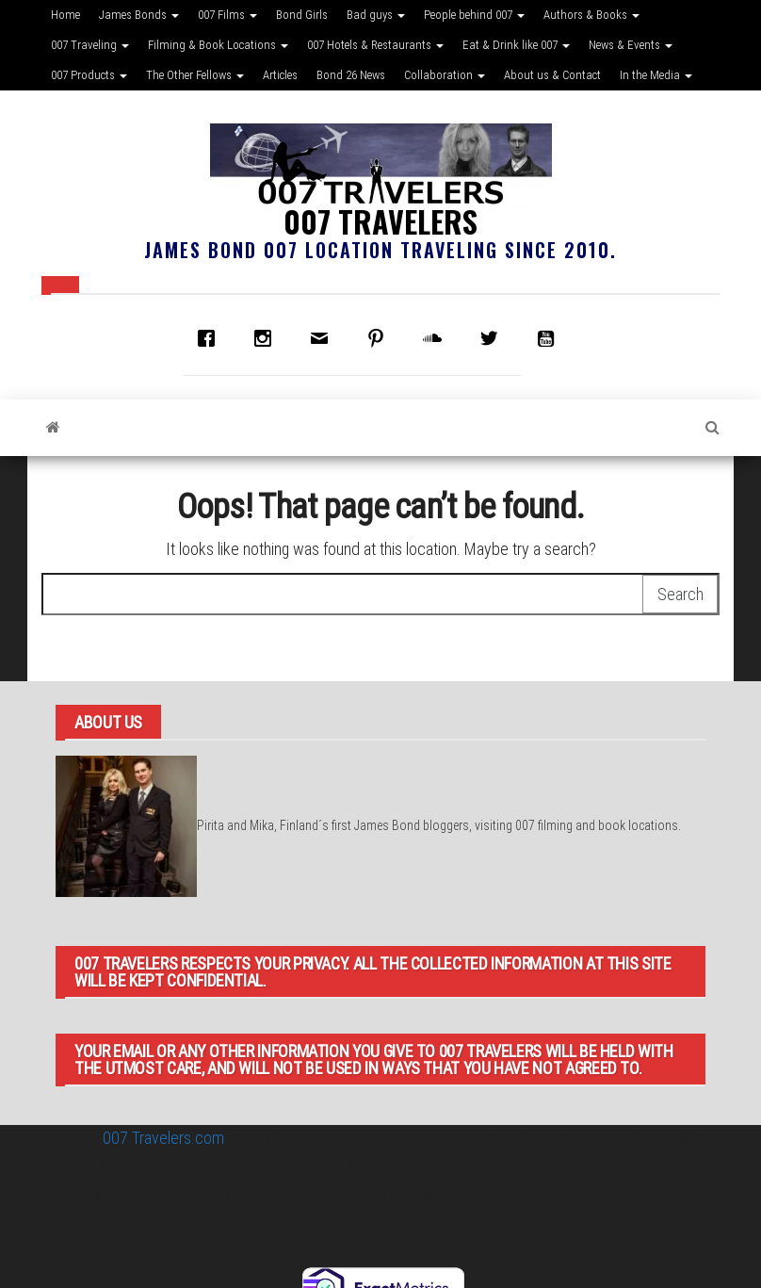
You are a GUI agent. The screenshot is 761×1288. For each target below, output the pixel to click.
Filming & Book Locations (218, 45)
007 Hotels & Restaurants (375, 45)
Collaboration (444, 75)
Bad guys (376, 15)
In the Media (656, 75)
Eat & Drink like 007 (516, 45)
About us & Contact (552, 75)
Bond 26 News (350, 75)
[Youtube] (550, 338)
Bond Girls (302, 15)
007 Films (227, 15)
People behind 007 (474, 15)
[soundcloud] (437, 338)
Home (65, 15)
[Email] (324, 338)
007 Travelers (380, 221)
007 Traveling (90, 45)
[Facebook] (211, 338)
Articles (280, 75)
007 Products (89, 75)
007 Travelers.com (163, 1138)
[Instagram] (267, 338)
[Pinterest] (380, 338)
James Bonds (139, 15)
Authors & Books (591, 15)
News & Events (630, 45)
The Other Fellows (195, 75)
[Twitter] (493, 338)
